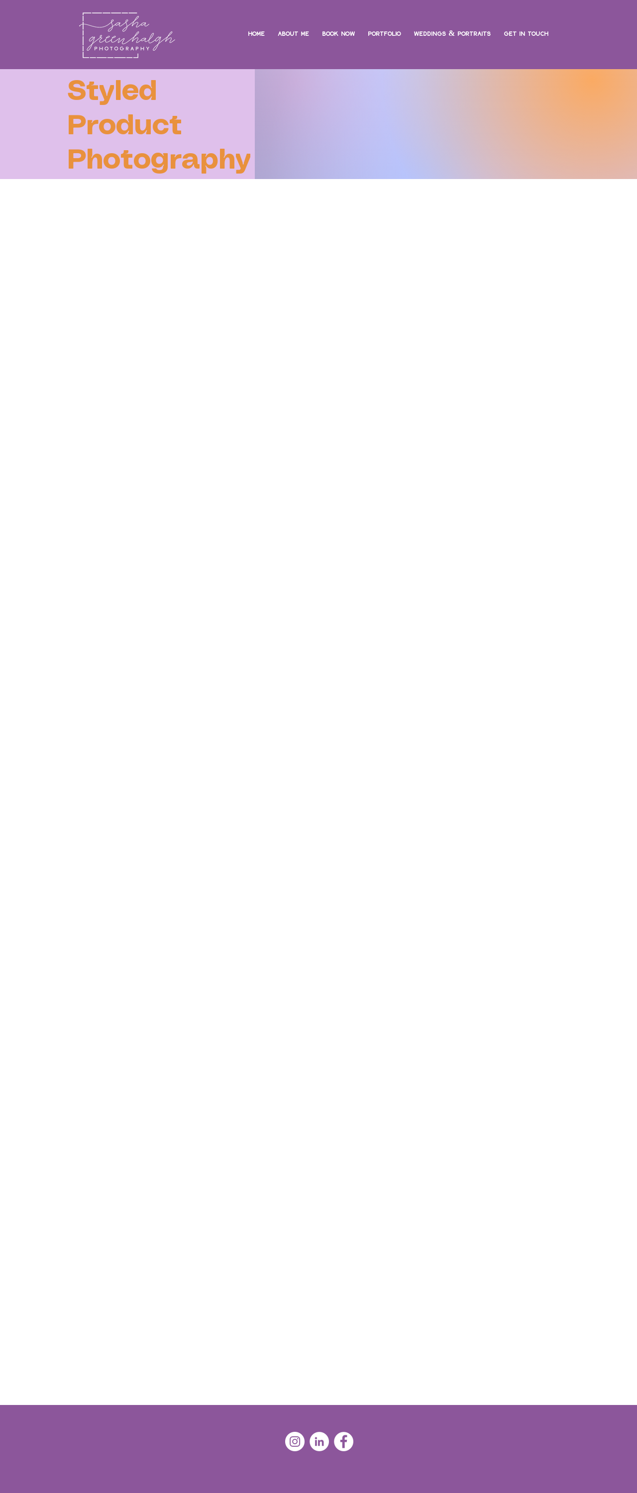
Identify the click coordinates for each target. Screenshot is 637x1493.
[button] (384, 28)
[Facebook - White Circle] (343, 1441)
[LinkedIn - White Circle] (319, 1441)
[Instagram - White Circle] (295, 1441)
